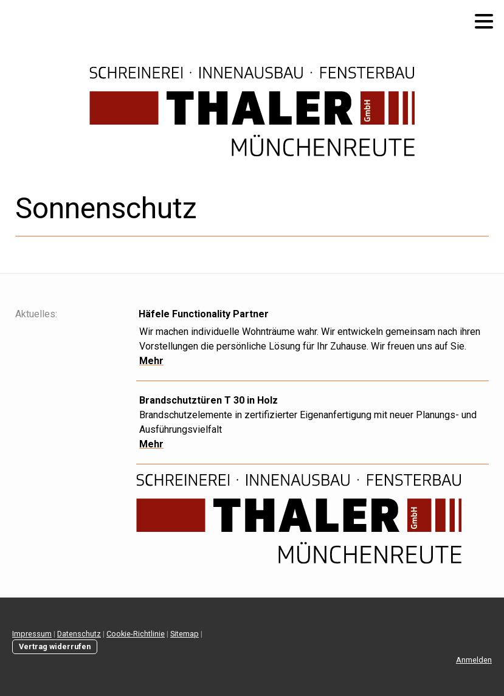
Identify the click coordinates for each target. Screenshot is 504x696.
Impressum (32, 633)
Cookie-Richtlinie (135, 633)
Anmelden (474, 659)
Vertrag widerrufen (55, 646)
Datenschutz (79, 633)
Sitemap (184, 633)
